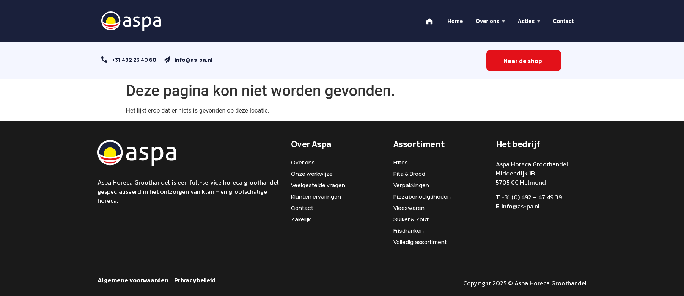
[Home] (429, 21)
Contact (563, 21)
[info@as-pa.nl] (167, 59)
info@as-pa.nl (193, 59)
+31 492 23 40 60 (134, 59)
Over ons (487, 21)
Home (455, 21)
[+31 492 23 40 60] (104, 59)
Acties (526, 21)
